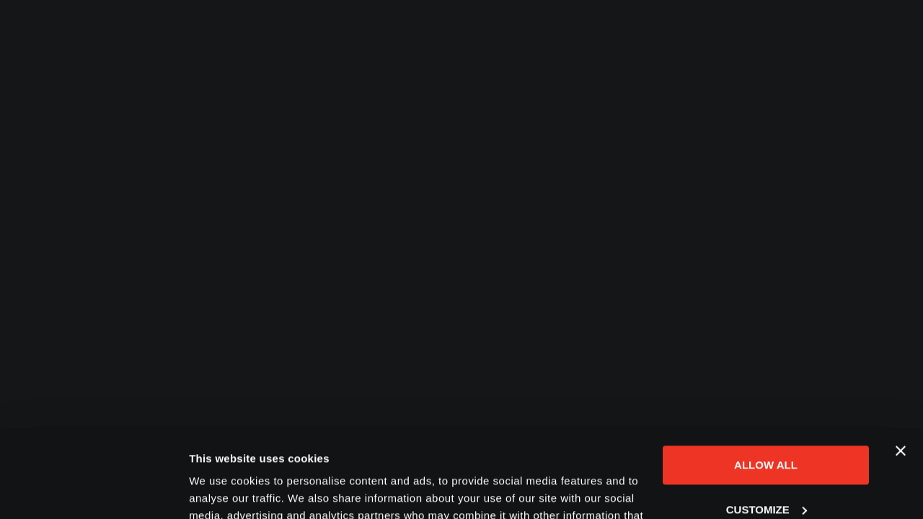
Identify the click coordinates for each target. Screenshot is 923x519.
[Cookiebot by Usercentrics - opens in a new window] (93, 491)
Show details (222, 490)
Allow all (766, 383)
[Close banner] (901, 369)
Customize (766, 427)
